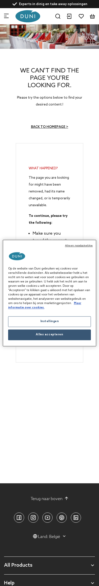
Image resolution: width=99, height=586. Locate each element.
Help (9, 583)
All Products (18, 565)
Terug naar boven (50, 498)
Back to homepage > (49, 127)
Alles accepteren (49, 334)
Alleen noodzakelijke (79, 245)
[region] (50, 293)
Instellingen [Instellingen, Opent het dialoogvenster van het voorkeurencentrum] (49, 321)
